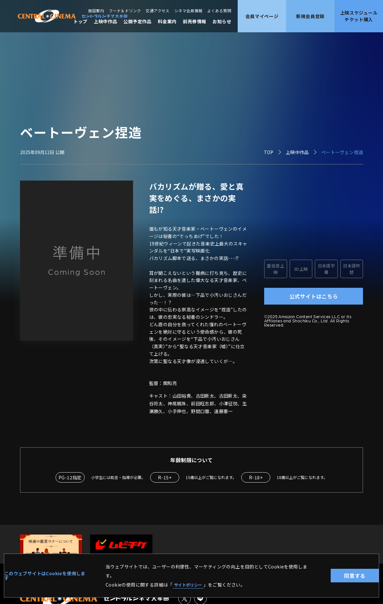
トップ (80, 21)
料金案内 (167, 21)
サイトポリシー (190, 584)
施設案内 (96, 11)
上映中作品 (105, 21)
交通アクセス (157, 11)
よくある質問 (219, 11)
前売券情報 (194, 21)
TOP (269, 152)
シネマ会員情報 (188, 11)
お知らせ (221, 21)
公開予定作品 (137, 21)
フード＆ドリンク (125, 11)
